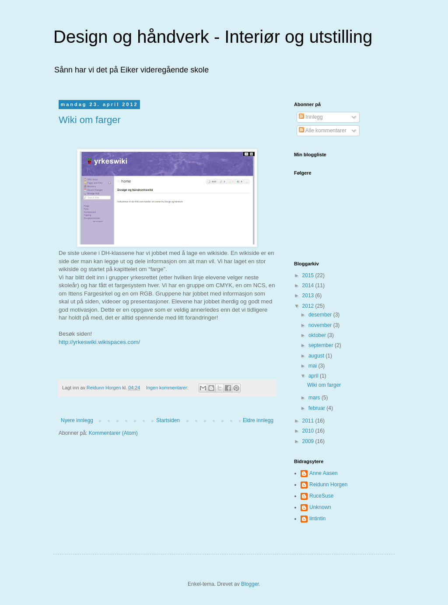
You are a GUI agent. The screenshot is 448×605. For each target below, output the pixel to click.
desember (320, 315)
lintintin (317, 519)
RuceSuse (321, 496)
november (320, 325)
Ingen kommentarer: (168, 387)
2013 (308, 295)
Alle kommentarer (322, 130)
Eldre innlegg (258, 420)
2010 (308, 431)
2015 (308, 275)
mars (315, 398)
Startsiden (168, 420)
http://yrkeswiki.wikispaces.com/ (99, 342)
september (321, 345)
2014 (308, 285)
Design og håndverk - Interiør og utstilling (212, 36)
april (314, 376)
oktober (317, 335)
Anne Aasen (323, 473)
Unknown (320, 507)
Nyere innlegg (77, 420)
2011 (308, 421)
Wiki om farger (90, 119)
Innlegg (311, 117)
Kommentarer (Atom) (113, 433)
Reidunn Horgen (328, 484)
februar (317, 408)
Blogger (250, 584)
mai (313, 366)
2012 (308, 306)
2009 (308, 441)
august (317, 356)
